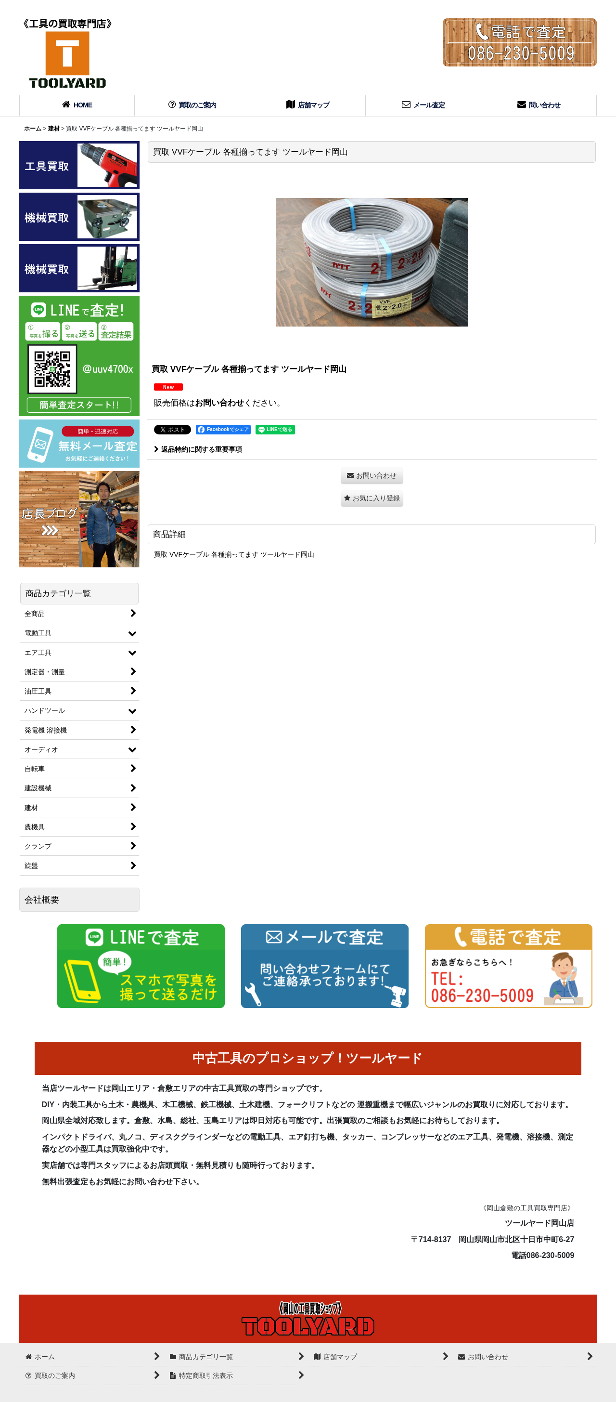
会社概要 (42, 899)
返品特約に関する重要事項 (198, 449)
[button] (372, 498)
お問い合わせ (219, 402)
